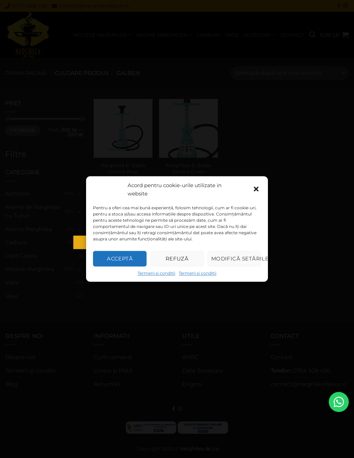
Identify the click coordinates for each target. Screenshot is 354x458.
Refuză (177, 258)
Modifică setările (236, 258)
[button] (257, 189)
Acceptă (120, 258)
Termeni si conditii (156, 273)
